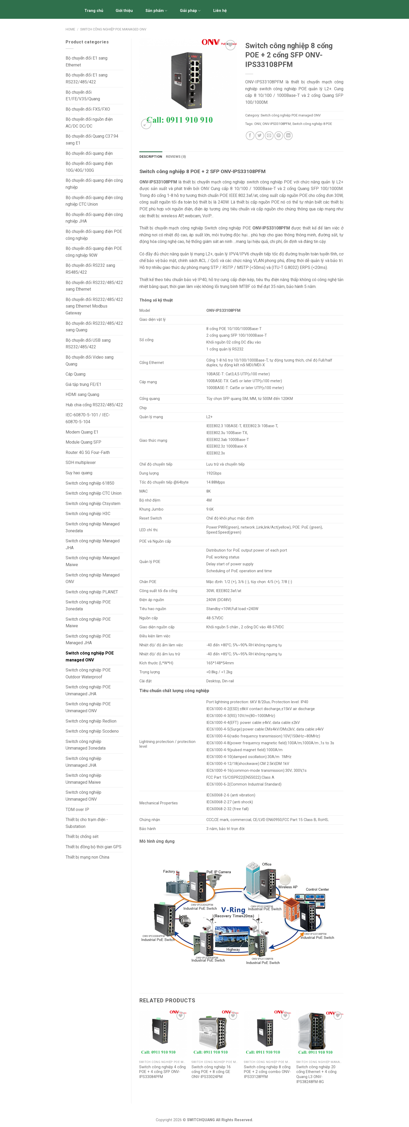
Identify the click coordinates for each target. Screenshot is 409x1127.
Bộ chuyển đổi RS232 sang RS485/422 (90, 269)
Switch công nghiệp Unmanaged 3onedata (86, 745)
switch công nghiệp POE (268, 181)
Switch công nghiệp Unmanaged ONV (83, 796)
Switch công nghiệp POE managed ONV (113, 29)
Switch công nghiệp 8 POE (312, 124)
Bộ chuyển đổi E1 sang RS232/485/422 (86, 78)
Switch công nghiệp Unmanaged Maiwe (83, 779)
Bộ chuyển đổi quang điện (89, 153)
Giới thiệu (124, 10)
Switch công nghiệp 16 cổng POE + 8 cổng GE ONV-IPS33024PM (211, 1072)
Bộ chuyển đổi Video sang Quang (89, 361)
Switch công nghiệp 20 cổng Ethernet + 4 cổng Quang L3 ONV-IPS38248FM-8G (316, 1074)
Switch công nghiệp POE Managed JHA (88, 640)
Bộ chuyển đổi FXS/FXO (88, 109)
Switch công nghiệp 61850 (90, 483)
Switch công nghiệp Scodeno (92, 731)
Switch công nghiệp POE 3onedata (88, 605)
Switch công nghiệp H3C (88, 513)
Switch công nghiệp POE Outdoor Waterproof (88, 673)
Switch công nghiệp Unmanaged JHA (83, 762)
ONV (257, 124)
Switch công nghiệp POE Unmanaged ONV (88, 707)
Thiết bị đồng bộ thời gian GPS (93, 846)
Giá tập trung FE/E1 (83, 384)
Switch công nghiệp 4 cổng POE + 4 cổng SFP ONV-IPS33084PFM (162, 1072)
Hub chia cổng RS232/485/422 (94, 404)
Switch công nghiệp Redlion (91, 721)
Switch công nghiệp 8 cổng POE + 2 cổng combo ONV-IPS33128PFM (267, 1072)
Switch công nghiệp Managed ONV (93, 578)
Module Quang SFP (83, 442)
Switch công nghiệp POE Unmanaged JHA (88, 690)
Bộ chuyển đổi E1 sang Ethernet (86, 61)
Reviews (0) (176, 157)
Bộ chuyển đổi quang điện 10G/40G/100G (89, 167)
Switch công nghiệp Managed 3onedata (93, 527)
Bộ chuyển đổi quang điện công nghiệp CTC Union (94, 201)
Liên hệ (220, 10)
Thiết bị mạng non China (87, 857)
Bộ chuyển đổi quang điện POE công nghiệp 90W (94, 252)
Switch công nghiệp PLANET (92, 591)
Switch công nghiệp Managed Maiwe (93, 561)
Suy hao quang (79, 472)
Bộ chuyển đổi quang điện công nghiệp (94, 184)
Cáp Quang (75, 374)
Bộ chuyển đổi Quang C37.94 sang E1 (92, 140)
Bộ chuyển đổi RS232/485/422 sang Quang (94, 327)
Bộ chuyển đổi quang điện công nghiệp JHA (94, 218)
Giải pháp (190, 10)
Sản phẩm (156, 10)
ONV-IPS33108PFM (276, 124)
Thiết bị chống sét (82, 836)
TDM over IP (77, 809)
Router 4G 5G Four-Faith (88, 452)
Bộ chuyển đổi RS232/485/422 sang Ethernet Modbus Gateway (94, 306)
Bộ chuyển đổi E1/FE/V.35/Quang (83, 96)
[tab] (150, 156)
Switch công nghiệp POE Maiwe (88, 623)
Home (70, 29)
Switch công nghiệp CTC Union (93, 493)
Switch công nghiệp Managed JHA (93, 544)
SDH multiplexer (81, 462)
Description (150, 157)
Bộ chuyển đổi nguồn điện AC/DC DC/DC (89, 123)
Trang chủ (93, 10)
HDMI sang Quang (82, 394)
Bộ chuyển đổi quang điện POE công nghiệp (94, 235)
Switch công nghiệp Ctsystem (93, 503)
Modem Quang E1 (82, 432)
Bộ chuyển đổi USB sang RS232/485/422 (88, 344)
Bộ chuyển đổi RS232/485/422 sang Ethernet (94, 286)
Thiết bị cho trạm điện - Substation (87, 823)
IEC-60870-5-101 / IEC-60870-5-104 (88, 418)
